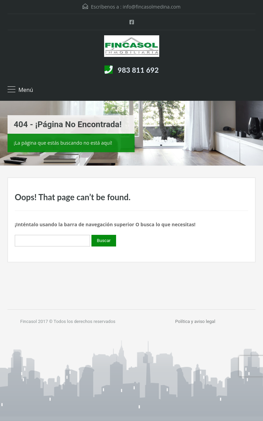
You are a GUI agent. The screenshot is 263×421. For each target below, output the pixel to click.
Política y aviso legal (195, 321)
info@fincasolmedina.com (151, 6)
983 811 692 (138, 69)
